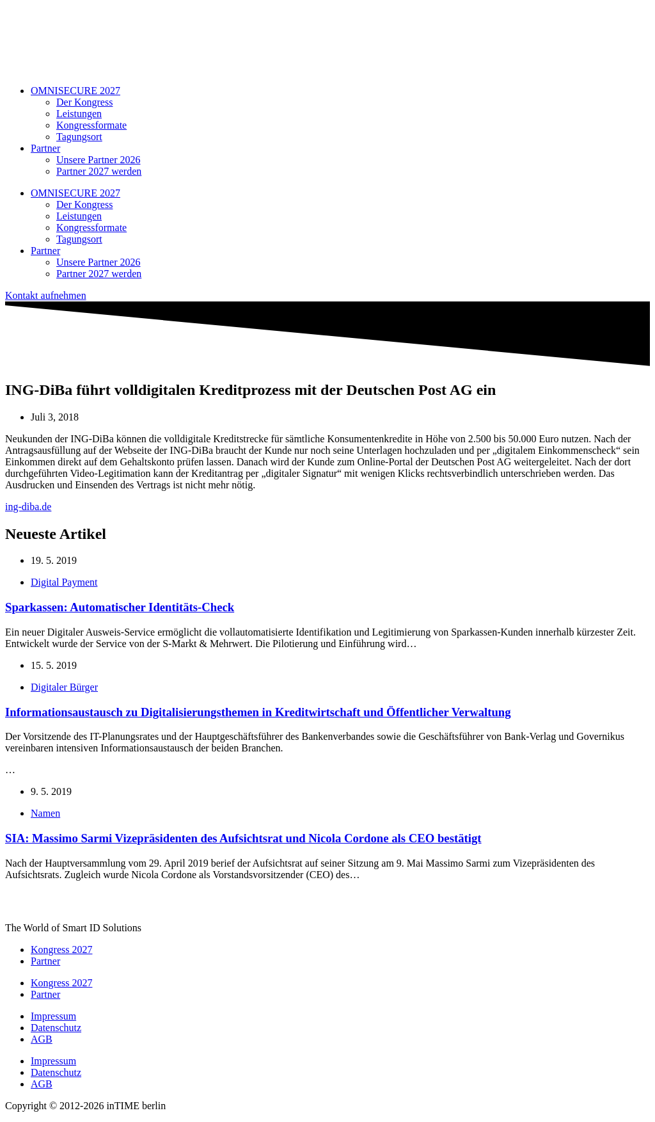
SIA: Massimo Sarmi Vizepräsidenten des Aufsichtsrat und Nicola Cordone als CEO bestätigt (243, 838)
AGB (41, 1039)
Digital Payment (64, 582)
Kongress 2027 (61, 949)
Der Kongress (84, 102)
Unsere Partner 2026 (98, 159)
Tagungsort (79, 136)
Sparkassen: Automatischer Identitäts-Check (119, 607)
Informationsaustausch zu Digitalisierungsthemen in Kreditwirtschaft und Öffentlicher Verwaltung (258, 712)
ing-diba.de (28, 506)
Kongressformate (91, 125)
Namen (45, 813)
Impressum (53, 1016)
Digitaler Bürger (64, 687)
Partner (45, 148)
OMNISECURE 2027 (75, 90)
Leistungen (79, 113)
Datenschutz (56, 1027)
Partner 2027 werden (98, 171)
